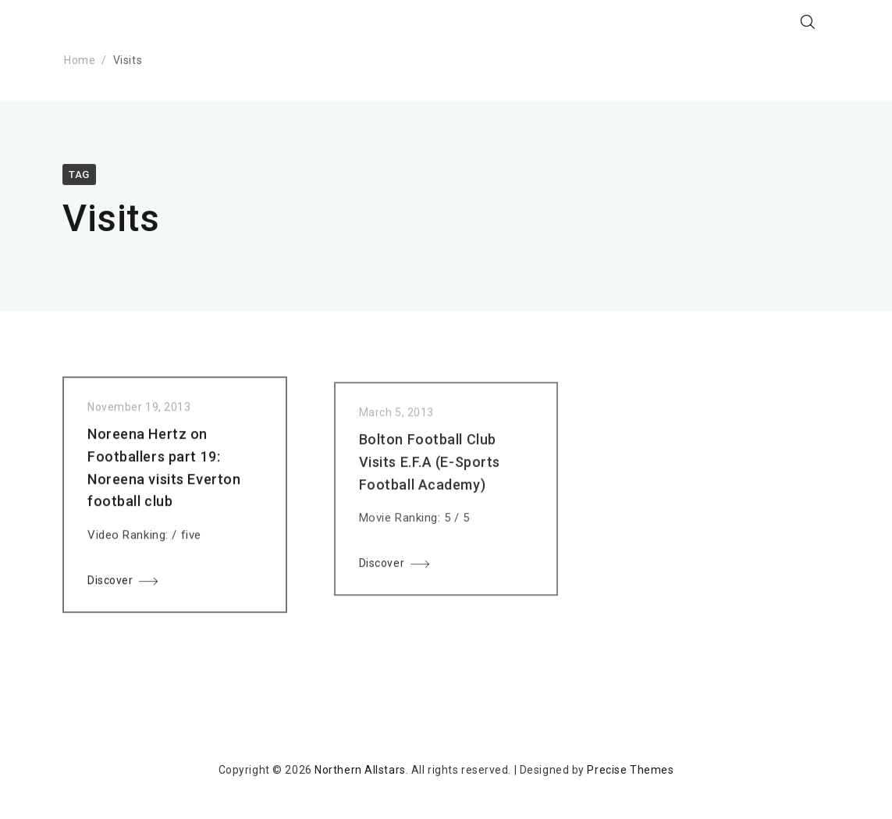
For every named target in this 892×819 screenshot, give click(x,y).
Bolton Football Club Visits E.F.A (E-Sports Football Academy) (429, 467)
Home (79, 60)
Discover (110, 583)
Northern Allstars (360, 770)
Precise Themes (630, 770)
